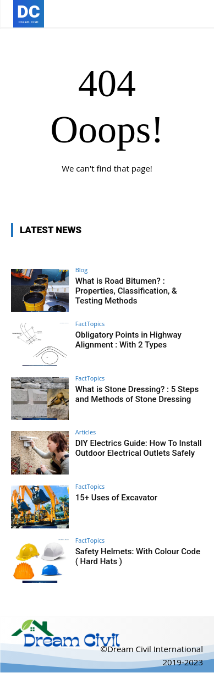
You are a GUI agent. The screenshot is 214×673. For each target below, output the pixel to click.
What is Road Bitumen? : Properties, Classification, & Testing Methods (126, 291)
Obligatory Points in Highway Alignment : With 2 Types (128, 340)
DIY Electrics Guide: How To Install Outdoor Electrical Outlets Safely (138, 448)
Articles (85, 432)
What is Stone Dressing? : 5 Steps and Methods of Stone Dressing (137, 394)
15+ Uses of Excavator (116, 498)
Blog (81, 270)
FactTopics (90, 324)
